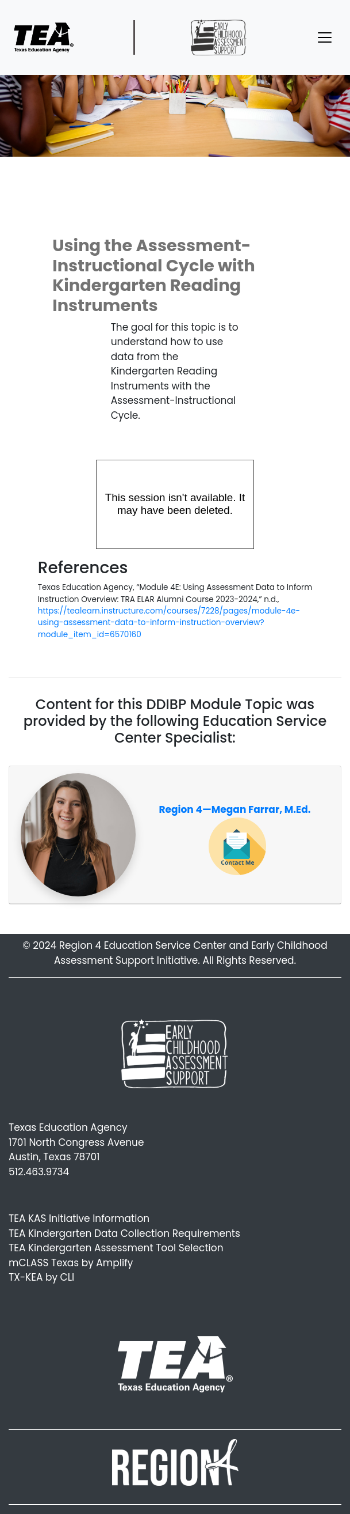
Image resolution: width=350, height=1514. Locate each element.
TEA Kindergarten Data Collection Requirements (124, 1233)
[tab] (175, 835)
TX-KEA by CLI (41, 1277)
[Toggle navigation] (325, 37)
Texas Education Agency (68, 1127)
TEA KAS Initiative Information (79, 1218)
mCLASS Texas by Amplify (71, 1263)
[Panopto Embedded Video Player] (175, 504)
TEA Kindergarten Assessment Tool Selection (116, 1248)
